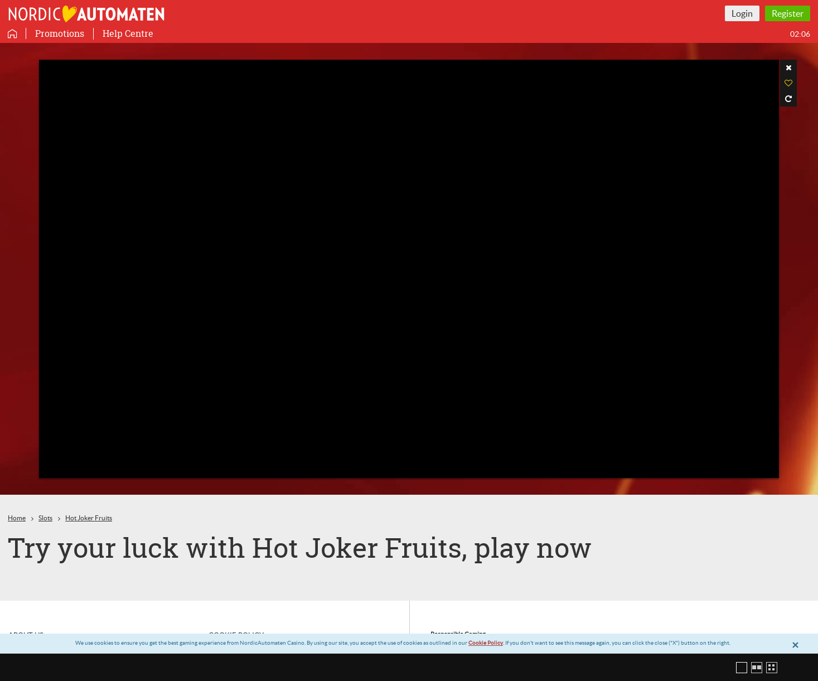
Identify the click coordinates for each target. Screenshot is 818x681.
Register (788, 13)
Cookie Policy (485, 643)
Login (742, 13)
